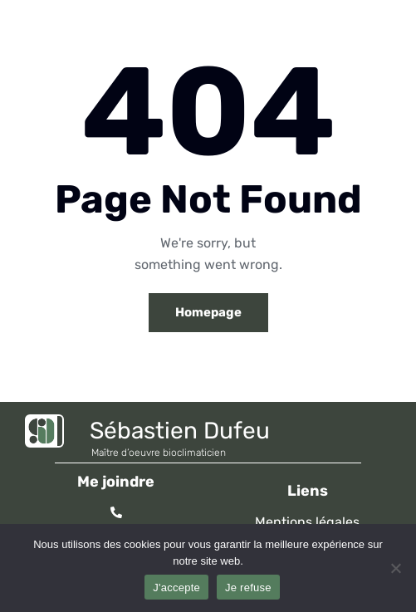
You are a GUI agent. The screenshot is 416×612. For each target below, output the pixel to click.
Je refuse (248, 587)
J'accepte (176, 587)
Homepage (208, 312)
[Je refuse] (395, 568)
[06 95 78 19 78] (116, 512)
